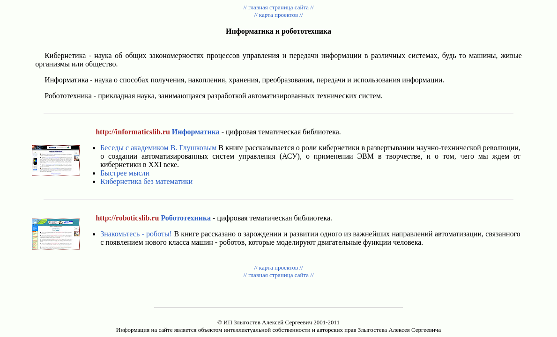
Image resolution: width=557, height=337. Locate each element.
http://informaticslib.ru (133, 132)
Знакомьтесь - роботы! (136, 234)
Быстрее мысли (124, 173)
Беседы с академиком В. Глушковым (158, 148)
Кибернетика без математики (146, 181)
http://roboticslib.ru (127, 218)
